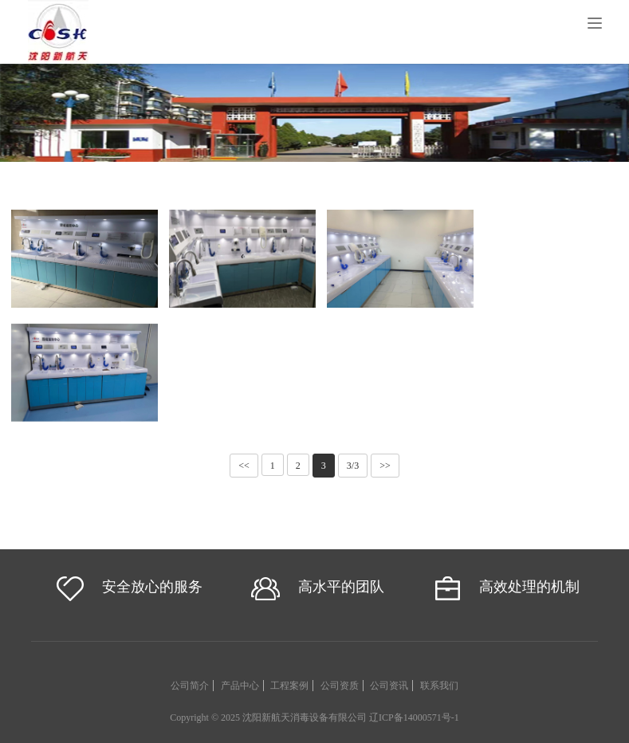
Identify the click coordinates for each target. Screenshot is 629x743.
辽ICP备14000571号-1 (414, 717)
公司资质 (339, 685)
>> (385, 465)
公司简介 (190, 685)
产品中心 (240, 685)
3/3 (353, 465)
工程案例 (289, 685)
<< (244, 465)
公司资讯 (389, 685)
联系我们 (439, 685)
